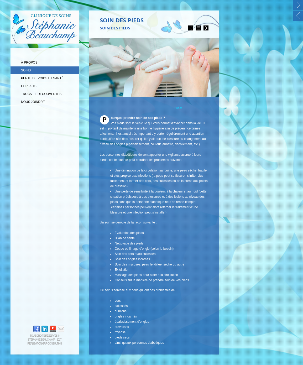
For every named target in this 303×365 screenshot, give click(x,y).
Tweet (178, 108)
